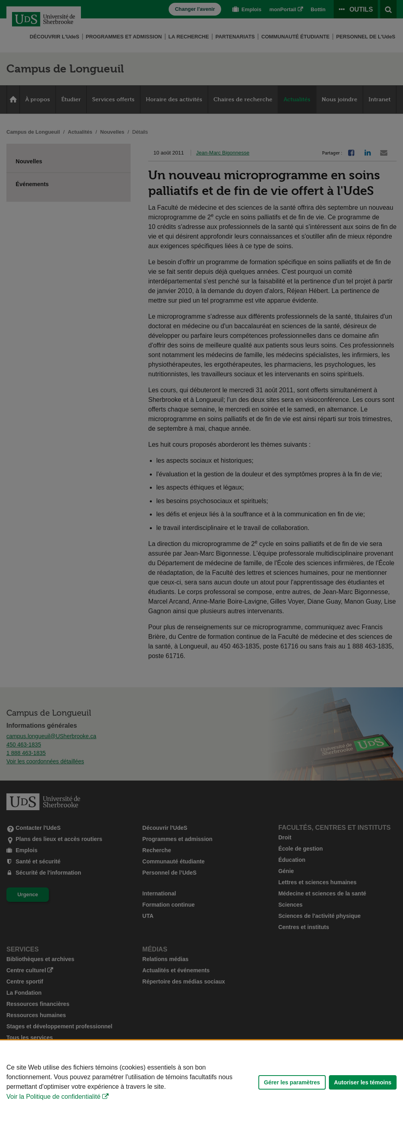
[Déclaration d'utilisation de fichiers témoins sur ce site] (201, 1082)
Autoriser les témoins (362, 1082)
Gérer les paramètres (292, 1082)
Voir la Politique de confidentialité (53, 1096)
